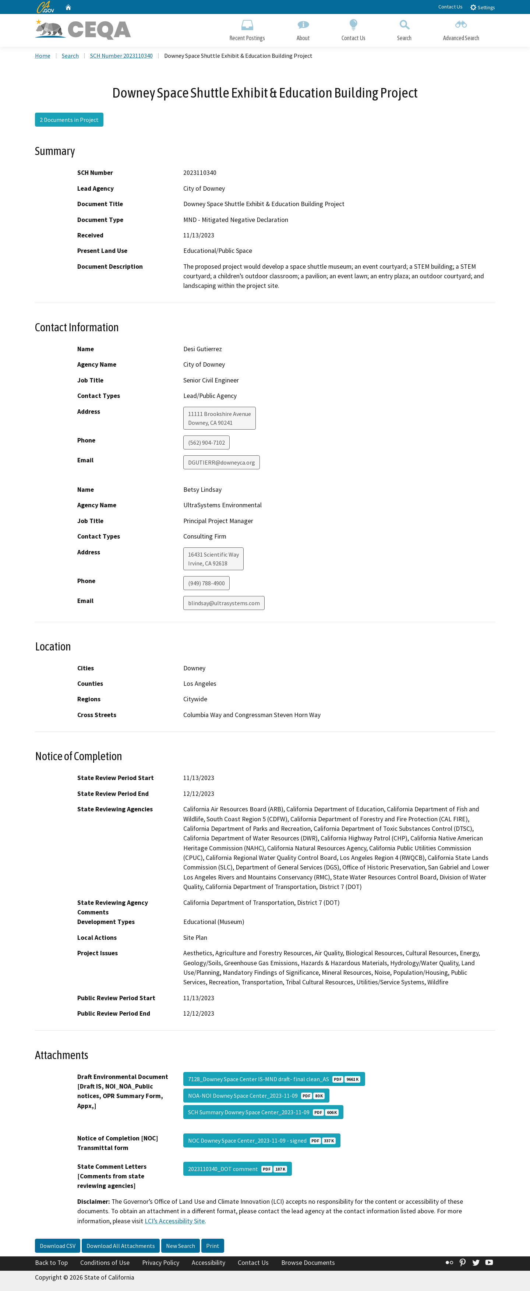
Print (212, 1245)
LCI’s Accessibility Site (175, 1221)
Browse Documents (308, 1263)
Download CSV (57, 1245)
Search (404, 28)
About (303, 28)
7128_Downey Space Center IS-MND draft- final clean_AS (274, 1079)
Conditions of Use (105, 1263)
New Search (180, 1245)
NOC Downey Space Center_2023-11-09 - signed (262, 1140)
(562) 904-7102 (206, 442)
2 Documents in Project (69, 119)
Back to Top (51, 1263)
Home (42, 55)
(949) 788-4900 (206, 583)
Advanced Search (461, 28)
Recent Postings (247, 28)
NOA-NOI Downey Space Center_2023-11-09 (256, 1095)
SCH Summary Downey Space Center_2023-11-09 (263, 1112)
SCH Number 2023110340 (121, 55)
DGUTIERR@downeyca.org (221, 462)
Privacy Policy (160, 1263)
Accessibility (208, 1263)
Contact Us (450, 6)
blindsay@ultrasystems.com (224, 603)
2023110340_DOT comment (237, 1168)
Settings (482, 7)
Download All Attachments (120, 1245)
